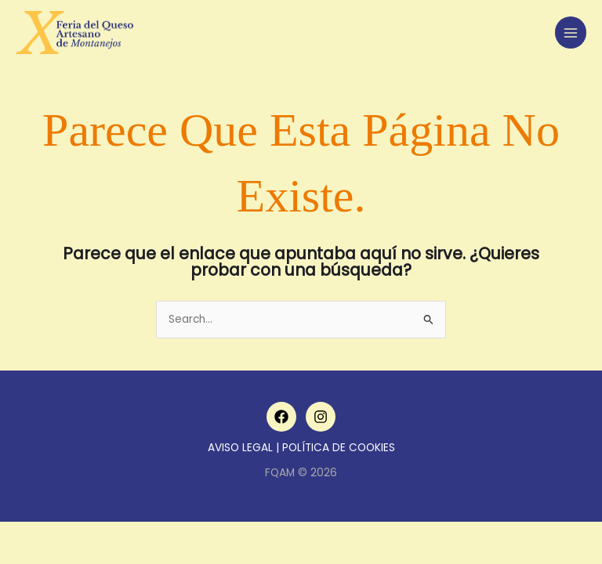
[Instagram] (320, 417)
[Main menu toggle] (571, 32)
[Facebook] (281, 417)
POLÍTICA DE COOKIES (338, 447)
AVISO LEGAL (240, 447)
